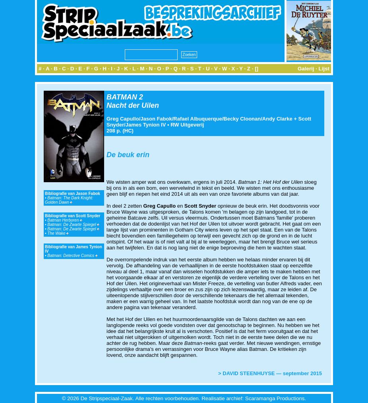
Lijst (324, 69)
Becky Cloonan (242, 119)
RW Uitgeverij (187, 125)
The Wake (58, 233)
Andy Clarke (277, 119)
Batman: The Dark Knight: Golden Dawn (69, 200)
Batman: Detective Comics (72, 255)
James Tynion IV (146, 125)
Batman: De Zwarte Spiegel (73, 224)
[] (256, 69)
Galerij (306, 69)
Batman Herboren (64, 220)
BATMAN (122, 97)
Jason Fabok (156, 119)
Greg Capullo (123, 119)
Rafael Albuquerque (197, 119)
